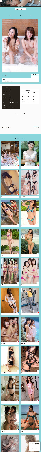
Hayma (23, 360)
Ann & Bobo (31, 257)
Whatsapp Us (27, 439)
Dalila (23, 337)
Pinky (36, 360)
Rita (15, 326)
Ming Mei (2, 360)
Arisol (36, 280)
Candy (36, 126)
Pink (29, 211)
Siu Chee (30, 383)
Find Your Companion (17, 17)
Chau (29, 280)
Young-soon (24, 257)
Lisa (36, 187)
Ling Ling (16, 360)
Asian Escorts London (7, 7)
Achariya (36, 337)
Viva (29, 187)
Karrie (16, 383)
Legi (22, 280)
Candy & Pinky (30, 127)
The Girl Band (2, 127)
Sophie (36, 176)
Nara (29, 314)
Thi (15, 126)
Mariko (16, 280)
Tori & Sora (23, 176)
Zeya (9, 360)
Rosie (29, 326)
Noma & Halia (2, 164)
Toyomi (16, 211)
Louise (9, 383)
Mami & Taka (16, 152)
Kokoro (9, 303)
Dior (8, 234)
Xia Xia (2, 314)
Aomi (2, 257)
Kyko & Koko (24, 151)
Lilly (2, 280)
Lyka (2, 303)
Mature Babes (16, 139)
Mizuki (9, 126)
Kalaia (2, 211)
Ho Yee (23, 187)
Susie (22, 383)
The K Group (24, 126)
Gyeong (36, 314)
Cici (22, 211)
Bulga (16, 337)
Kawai (30, 337)
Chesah (2, 337)
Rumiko (16, 303)
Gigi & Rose (10, 176)
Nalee (23, 234)
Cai (29, 151)
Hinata (2, 383)
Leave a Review (35, 33)
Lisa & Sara (31, 176)
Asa (29, 303)
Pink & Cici (17, 234)
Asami (9, 187)
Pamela (30, 360)
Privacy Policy (17, 439)
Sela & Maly (10, 151)
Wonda (36, 383)
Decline (34, 449)
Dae (15, 187)
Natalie (9, 211)
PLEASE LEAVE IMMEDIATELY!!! (22, 426)
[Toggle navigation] (18, 7)
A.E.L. (3, 437)
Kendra (9, 326)
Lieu (36, 303)
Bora (2, 234)
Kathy (23, 303)
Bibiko (9, 314)
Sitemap (16, 442)
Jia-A (2, 326)
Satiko (36, 151)
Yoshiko (16, 176)
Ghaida (36, 326)
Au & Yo (9, 257)
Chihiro (9, 337)
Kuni (2, 176)
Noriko (9, 280)
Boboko (16, 257)
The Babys (3, 151)
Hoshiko (16, 314)
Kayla (23, 326)
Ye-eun (23, 314)
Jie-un (29, 234)
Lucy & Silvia (2, 188)
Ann (36, 257)
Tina (36, 211)
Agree (31, 449)
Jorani (36, 234)
